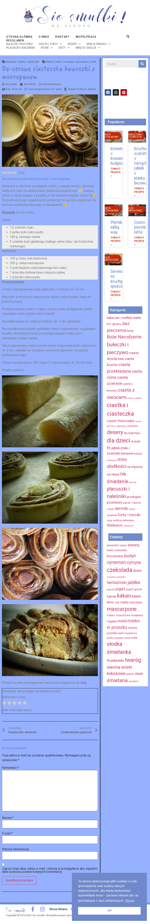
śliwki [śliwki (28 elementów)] (139, 674)
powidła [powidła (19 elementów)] (112, 633)
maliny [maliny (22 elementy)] (124, 602)
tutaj (83, 682)
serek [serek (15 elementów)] (127, 637)
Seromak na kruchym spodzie (118, 279)
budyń (58, 61)
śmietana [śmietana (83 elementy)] (117, 680)
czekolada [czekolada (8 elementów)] (132, 426)
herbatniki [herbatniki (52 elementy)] (117, 582)
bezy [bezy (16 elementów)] (130, 331)
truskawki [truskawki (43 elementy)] (115, 660)
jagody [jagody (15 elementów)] (111, 589)
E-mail (7, 833)
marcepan (68, 61)
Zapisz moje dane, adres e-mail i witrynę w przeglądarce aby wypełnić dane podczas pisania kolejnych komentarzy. (50, 870)
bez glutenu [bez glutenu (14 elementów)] (114, 324)
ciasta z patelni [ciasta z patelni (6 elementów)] (134, 398)
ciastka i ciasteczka (28, 61)
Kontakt (62, 36)
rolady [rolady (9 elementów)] (110, 509)
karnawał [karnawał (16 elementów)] (127, 453)
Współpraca (86, 36)
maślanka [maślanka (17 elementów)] (137, 615)
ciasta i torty (50, 44)
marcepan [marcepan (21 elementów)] (135, 602)
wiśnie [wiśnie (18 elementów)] (130, 674)
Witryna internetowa (15, 849)
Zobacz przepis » (116, 172)
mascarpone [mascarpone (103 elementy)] (122, 609)
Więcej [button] (129, 900)
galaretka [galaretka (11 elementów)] (121, 577)
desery (74, 44)
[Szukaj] (142, 64)
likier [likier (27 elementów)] (110, 602)
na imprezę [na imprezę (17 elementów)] (135, 467)
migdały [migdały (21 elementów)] (112, 621)
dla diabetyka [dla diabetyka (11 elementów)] (132, 433)
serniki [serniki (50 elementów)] (121, 508)
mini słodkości (98, 44)
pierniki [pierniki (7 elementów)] (133, 482)
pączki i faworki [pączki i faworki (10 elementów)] (132, 502)
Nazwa (7, 817)
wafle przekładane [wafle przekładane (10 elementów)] (123, 520)
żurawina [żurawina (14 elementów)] (133, 681)
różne (47, 47)
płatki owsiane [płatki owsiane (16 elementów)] (115, 637)
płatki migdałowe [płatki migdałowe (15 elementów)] (127, 633)
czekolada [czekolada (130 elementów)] (119, 570)
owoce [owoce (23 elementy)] (132, 628)
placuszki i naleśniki (20, 47)
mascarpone (82, 61)
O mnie (44, 36)
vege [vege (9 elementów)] (109, 520)
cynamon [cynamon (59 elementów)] (116, 562)
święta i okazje (88, 47)
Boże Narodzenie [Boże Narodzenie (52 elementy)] (124, 337)
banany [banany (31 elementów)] (133, 545)
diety (64, 47)
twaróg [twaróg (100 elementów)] (133, 660)
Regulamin (15, 40)
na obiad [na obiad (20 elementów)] (113, 474)
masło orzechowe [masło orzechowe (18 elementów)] (118, 615)
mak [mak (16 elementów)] (117, 602)
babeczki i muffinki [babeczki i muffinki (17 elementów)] (120, 318)
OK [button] (109, 910)
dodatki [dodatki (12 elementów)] (135, 441)
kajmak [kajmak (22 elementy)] (111, 596)
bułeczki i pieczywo (19, 44)
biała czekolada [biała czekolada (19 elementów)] (117, 550)
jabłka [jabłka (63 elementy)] (134, 582)
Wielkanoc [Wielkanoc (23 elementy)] (115, 525)
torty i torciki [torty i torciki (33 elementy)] (129, 514)
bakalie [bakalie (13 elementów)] (123, 545)
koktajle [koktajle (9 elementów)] (138, 453)
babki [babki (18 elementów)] (137, 318)
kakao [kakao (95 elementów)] (124, 596)
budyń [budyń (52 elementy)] (130, 555)
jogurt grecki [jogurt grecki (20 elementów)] (134, 589)
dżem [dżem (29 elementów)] (137, 571)
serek (93, 61)
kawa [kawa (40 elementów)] (136, 596)
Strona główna (19, 36)
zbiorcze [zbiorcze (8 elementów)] (128, 525)
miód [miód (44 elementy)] (122, 621)
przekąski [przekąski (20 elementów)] (134, 497)
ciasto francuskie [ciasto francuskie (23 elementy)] (120, 421)
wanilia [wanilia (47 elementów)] (113, 667)
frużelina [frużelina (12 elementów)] (111, 577)
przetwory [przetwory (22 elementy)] (114, 502)
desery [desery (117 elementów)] (115, 432)
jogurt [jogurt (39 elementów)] (120, 589)
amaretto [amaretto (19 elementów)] (113, 545)
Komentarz (10, 767)
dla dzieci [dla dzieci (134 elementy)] (118, 440)
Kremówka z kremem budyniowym (121, 156)
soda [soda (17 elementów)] (134, 637)
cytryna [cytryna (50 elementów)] (134, 562)
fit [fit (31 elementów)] (108, 448)
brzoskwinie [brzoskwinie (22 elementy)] (115, 556)
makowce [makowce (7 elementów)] (112, 460)
